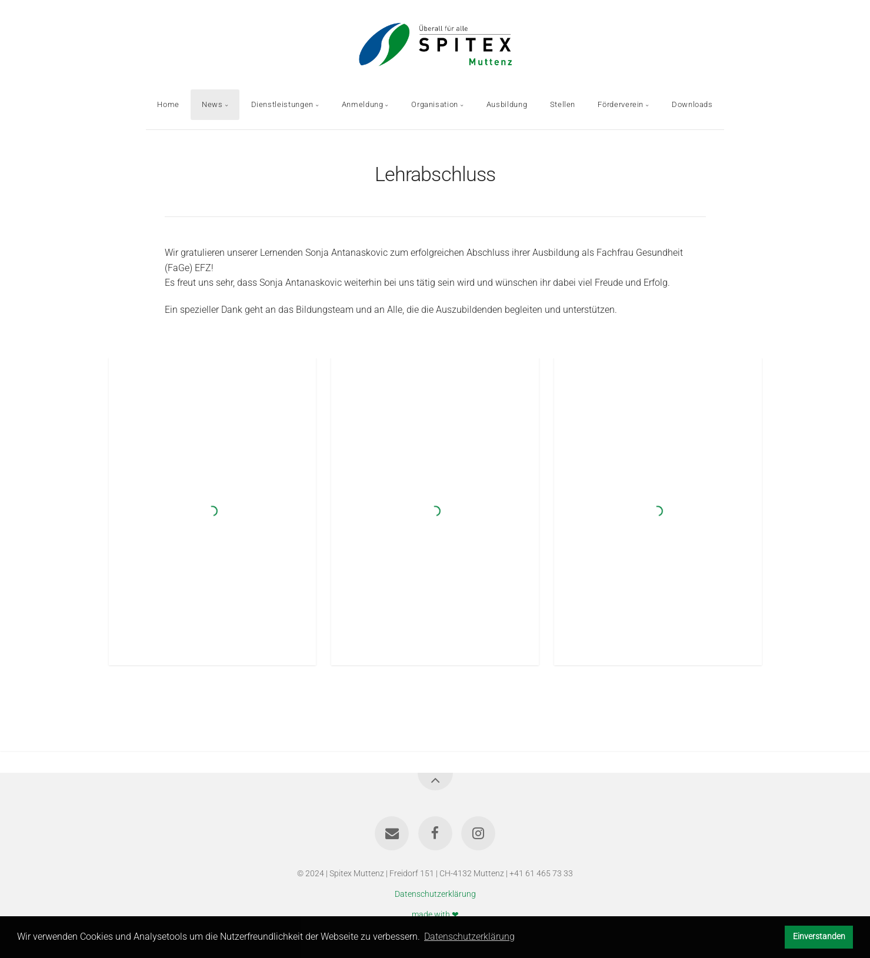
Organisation (434, 104)
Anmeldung (363, 104)
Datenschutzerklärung (435, 894)
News (212, 104)
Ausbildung (506, 104)
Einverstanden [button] (819, 937)
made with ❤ (435, 914)
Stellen (562, 104)
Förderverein (621, 104)
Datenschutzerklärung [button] (469, 936)
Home (168, 104)
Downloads (692, 104)
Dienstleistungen (282, 104)
